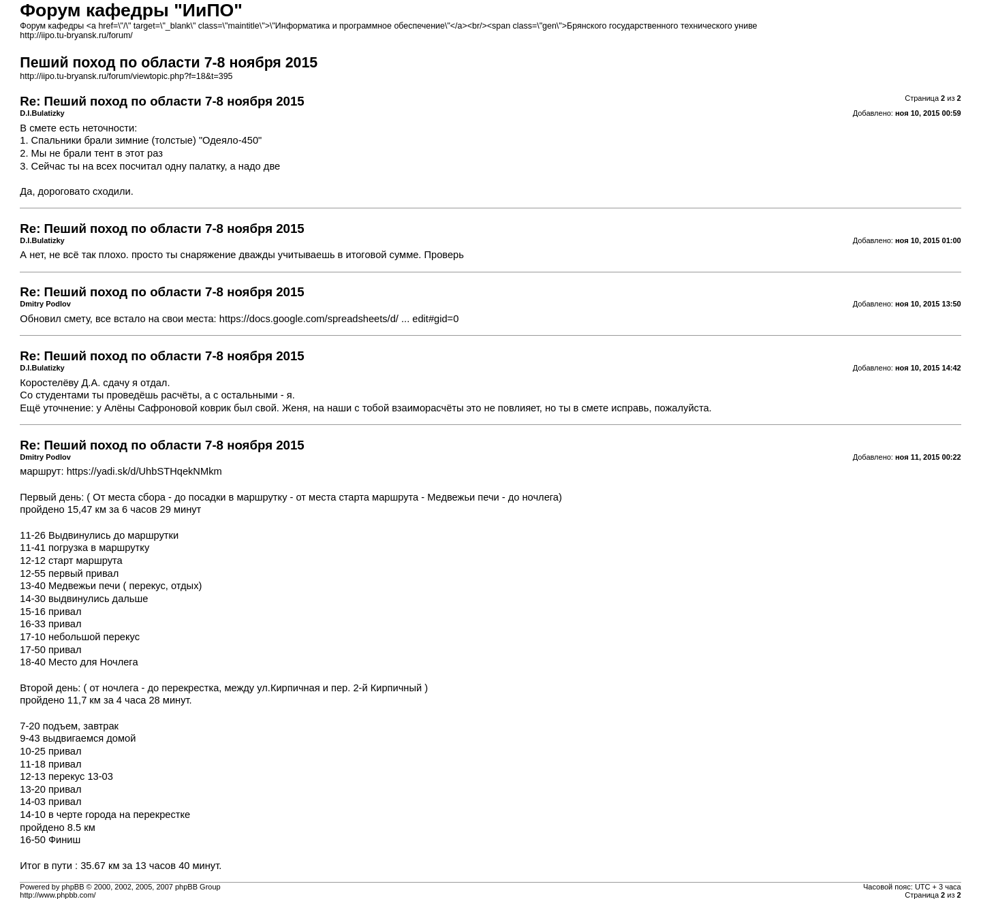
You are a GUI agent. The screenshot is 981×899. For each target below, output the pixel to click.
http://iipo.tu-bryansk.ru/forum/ (76, 35)
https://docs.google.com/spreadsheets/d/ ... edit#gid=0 (339, 318)
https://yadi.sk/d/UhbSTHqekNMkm (144, 471)
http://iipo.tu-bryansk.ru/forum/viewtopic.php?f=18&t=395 (126, 76)
